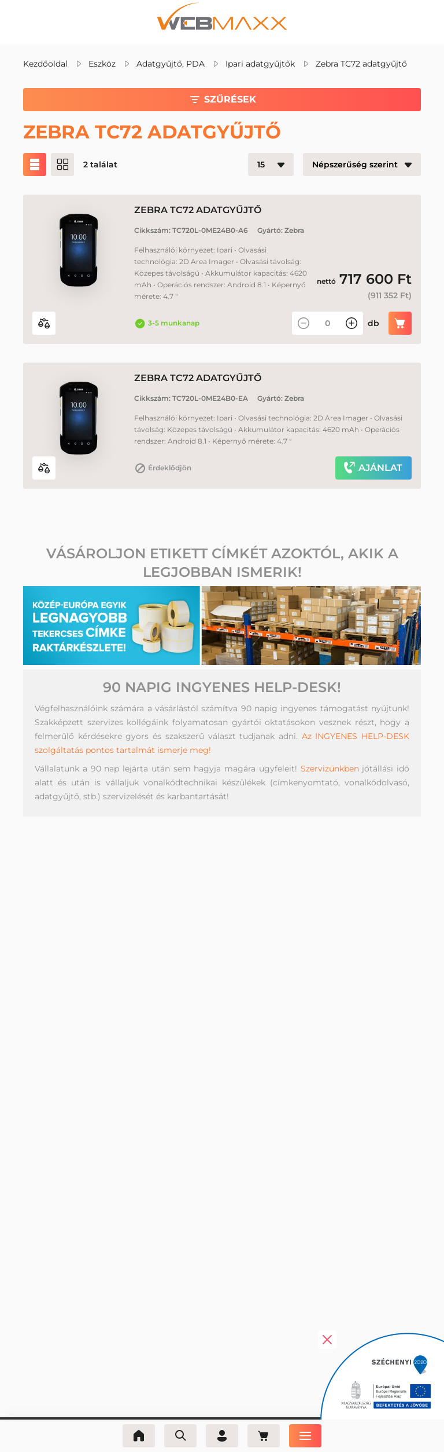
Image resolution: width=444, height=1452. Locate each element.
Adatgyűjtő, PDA (170, 63)
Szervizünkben (330, 768)
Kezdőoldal (45, 63)
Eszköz (102, 63)
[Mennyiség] (327, 323)
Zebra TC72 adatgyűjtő (361, 63)
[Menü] (305, 1435)
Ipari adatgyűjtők (260, 63)
